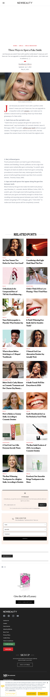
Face (4, 257)
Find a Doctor (6, 626)
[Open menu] (3, 3)
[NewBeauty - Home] (25, 3)
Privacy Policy (6, 635)
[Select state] (25, 525)
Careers (5, 623)
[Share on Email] (5, 567)
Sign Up (42, 505)
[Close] (47, 683)
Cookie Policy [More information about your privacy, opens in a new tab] (12, 690)
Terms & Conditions (8, 640)
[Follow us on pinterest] (9, 616)
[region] (25, 688)
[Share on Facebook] (2, 567)
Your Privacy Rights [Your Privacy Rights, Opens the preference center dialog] (10, 693)
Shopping (29, 286)
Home (15, 45)
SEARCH (25, 538)
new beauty (7, 556)
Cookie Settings (9, 644)
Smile (21, 45)
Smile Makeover (31, 45)
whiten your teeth (29, 128)
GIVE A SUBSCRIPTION (25, 602)
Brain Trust (6, 632)
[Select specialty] (25, 529)
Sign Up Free (25, 664)
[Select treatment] (25, 534)
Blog (28, 380)
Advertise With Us (7, 629)
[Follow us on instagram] (13, 616)
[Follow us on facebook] (4, 616)
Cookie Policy (6, 638)
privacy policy (37, 508)
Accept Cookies (31, 693)
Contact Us (6, 620)
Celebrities (7, 380)
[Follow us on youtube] (18, 616)
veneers (27, 111)
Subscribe (8, 649)
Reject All (42, 693)
